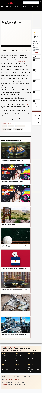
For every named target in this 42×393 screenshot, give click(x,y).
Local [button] (6, 6)
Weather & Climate (5, 368)
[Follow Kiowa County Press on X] (34, 119)
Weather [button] (25, 6)
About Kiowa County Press (33, 369)
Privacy (29, 371)
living (4, 126)
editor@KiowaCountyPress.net (12, 379)
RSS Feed (30, 368)
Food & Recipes (18, 366)
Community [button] (18, 6)
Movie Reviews (18, 368)
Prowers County (18, 359)
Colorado (11, 126)
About (39, 9)
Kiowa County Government (33, 357)
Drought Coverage (5, 369)
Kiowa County (18, 355)
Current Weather (5, 366)
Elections (4, 360)
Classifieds (31, 6)
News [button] (11, 6)
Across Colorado (20, 126)
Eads (16, 360)
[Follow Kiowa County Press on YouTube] (38, 122)
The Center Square (7, 129)
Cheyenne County (18, 357)
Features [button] (38, 6)
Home (2, 6)
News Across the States (6, 357)
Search (29, 366)
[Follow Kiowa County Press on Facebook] (38, 119)
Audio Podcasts (18, 369)
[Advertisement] (36, 142)
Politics (3, 359)
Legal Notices (31, 361)
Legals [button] (3, 9)
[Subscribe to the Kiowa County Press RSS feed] (34, 122)
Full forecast (35, 52)
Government (30, 355)
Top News (4, 355)
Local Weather (5, 371)
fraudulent (27, 112)
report (26, 104)
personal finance (18, 129)
